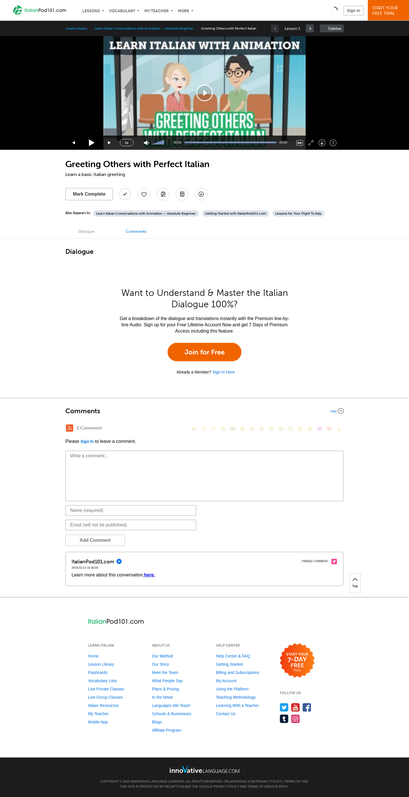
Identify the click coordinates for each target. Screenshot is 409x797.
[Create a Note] (163, 194)
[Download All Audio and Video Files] (201, 194)
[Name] (130, 510)
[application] (204, 93)
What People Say (167, 680)
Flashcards (97, 672)
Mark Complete (89, 194)
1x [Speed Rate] (126, 142)
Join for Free (205, 352)
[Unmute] (146, 142)
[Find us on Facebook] (306, 707)
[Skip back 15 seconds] (74, 142)
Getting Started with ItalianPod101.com (235, 213)
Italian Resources (103, 705)
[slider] (158, 143)
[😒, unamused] (223, 429)
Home (93, 656)
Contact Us (225, 713)
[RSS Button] (69, 428)
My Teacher (156, 11)
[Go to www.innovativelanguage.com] (204, 769)
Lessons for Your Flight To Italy (298, 213)
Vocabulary (122, 11)
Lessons (91, 11)
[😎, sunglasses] (232, 429)
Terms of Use (296, 781)
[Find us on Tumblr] (284, 718)
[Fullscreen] (310, 142)
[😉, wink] (271, 429)
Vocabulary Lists (102, 680)
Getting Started (229, 664)
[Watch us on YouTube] (295, 707)
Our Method (162, 656)
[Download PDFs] (182, 194)
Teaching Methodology (236, 697)
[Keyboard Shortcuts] (333, 142)
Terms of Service (262, 786)
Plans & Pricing (165, 689)
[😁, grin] (213, 429)
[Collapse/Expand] (204, 411)
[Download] (321, 142)
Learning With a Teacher (237, 705)
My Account (226, 680)
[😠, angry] (242, 429)
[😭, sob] (281, 429)
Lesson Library (76, 28)
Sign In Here (223, 372)
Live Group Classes (105, 697)
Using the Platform (232, 689)
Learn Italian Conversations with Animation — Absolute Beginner (144, 28)
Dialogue (86, 231)
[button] (334, 10)
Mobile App (98, 722)
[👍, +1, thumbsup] (339, 429)
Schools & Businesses (171, 713)
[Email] (130, 525)
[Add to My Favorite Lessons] (144, 194)
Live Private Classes (106, 689)
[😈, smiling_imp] (319, 429)
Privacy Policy (269, 781)
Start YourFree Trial (389, 10)
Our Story (160, 664)
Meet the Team (165, 672)
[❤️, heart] (329, 429)
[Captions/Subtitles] (299, 142)
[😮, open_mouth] (310, 429)
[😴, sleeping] (300, 429)
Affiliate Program (166, 730)
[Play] (91, 142)
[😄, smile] (194, 429)
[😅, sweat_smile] (261, 429)
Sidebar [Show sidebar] (334, 28)
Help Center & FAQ (233, 656)
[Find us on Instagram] (295, 718)
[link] (310, 28)
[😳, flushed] (203, 429)
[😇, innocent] (290, 429)
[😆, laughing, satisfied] (252, 429)
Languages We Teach (171, 705)
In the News (162, 697)
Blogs (157, 722)
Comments (136, 231)
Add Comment (95, 540)
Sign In (353, 10)
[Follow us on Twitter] (284, 707)
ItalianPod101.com (239, 781)
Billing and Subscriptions (237, 672)
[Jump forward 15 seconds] (109, 142)
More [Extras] (183, 11)
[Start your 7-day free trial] (297, 660)
